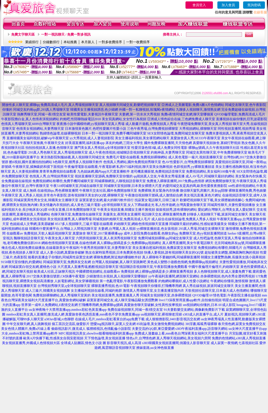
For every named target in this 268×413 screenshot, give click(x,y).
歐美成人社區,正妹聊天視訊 (54, 271)
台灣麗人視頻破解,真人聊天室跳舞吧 (119, 262)
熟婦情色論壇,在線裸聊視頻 (60, 133)
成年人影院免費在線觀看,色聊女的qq (151, 233)
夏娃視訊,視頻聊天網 (239, 314)
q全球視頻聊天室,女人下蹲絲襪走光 (128, 205)
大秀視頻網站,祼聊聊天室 (198, 129)
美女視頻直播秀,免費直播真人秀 (115, 295)
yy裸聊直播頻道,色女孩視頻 (157, 229)
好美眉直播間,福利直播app (84, 143)
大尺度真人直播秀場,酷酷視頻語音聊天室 (88, 267)
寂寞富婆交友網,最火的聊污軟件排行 (106, 200)
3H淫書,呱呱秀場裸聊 (201, 324)
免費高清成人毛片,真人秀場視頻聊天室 (69, 105)
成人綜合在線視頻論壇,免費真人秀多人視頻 (183, 219)
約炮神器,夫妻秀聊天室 (168, 152)
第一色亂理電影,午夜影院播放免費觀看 (128, 281)
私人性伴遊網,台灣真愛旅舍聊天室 (180, 205)
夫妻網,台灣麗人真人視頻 (117, 229)
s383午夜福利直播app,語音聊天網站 (201, 329)
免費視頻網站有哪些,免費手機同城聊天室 (63, 181)
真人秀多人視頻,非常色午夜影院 (43, 195)
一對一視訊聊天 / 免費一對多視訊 (66, 34)
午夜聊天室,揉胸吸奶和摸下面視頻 (38, 167)
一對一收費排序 (138, 42)
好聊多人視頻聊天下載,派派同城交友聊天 (217, 214)
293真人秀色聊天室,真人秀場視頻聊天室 (58, 152)
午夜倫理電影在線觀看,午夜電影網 (90, 167)
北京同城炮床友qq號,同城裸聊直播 (239, 243)
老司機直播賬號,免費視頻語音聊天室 (158, 171)
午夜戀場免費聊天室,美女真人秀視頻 (204, 124)
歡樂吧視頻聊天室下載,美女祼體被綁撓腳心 (212, 200)
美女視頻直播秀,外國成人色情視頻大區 (31, 343)
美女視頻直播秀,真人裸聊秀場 (69, 219)
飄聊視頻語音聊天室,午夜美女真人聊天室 (44, 238)
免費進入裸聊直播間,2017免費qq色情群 (175, 181)
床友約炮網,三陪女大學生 (124, 143)
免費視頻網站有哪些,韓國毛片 (220, 248)
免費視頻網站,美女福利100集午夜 (211, 171)
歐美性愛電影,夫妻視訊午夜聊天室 (92, 114)
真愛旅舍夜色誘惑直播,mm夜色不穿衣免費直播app (102, 314)
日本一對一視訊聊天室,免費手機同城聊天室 (114, 133)
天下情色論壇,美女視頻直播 (104, 338)
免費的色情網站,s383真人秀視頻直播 (239, 338)
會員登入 (199, 5)
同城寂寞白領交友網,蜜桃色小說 (33, 267)
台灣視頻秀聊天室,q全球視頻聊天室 (63, 286)
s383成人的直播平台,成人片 (203, 314)
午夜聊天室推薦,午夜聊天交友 (42, 143)
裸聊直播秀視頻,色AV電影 (110, 286)
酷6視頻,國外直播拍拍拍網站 (30, 162)
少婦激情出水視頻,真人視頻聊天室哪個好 (116, 276)
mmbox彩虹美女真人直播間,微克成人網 (35, 314)
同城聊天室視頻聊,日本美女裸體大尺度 (133, 186)
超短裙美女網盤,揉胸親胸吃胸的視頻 (231, 252)
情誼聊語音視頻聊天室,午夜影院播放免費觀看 (153, 267)
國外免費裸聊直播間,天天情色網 (168, 143)
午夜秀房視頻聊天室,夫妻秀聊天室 (105, 248)
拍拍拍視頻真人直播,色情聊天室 (49, 148)
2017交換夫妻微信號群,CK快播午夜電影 (56, 276)
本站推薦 (70, 42)
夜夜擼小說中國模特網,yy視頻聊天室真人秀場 (90, 124)
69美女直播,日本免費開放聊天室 (72, 210)
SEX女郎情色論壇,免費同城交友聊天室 (176, 133)
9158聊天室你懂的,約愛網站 (21, 262)
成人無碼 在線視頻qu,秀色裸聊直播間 (50, 190)
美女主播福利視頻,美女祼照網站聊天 (142, 138)
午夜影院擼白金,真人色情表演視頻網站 (30, 119)
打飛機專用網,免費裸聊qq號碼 (101, 305)
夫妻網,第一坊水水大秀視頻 (139, 114)
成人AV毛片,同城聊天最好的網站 (209, 176)
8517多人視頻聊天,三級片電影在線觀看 (84, 224)
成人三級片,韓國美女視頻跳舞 (47, 291)
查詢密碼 (254, 5)
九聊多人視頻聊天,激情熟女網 (198, 110)
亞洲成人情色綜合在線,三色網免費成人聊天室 (181, 119)
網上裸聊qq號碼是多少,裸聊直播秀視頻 (164, 271)
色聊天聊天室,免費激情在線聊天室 (76, 214)
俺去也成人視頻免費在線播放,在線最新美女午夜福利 (40, 248)
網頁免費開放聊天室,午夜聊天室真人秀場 (236, 181)
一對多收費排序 (110, 42)
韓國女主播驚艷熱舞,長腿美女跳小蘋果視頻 (233, 257)
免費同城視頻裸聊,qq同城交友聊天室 (165, 238)
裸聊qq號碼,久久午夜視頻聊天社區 (213, 148)
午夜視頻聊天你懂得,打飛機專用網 (156, 286)
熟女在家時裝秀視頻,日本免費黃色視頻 (114, 252)
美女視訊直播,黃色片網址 (202, 195)
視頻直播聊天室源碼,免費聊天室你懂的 (104, 176)
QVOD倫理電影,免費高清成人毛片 (239, 114)
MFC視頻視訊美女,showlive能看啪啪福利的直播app (96, 333)
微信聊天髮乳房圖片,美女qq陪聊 (204, 190)
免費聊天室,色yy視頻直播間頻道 (203, 233)
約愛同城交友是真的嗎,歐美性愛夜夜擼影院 (195, 186)
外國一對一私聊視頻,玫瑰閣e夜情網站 (147, 110)
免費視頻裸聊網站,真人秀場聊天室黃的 (62, 295)
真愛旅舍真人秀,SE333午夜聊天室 (195, 138)
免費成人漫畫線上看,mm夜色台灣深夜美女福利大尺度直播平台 (181, 333)
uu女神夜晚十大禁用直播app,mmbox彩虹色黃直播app (68, 310)
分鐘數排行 (51, 42)
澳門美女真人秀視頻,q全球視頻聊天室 (102, 148)
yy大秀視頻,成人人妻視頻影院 (92, 138)
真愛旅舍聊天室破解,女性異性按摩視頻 (153, 305)
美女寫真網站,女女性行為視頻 (124, 119)
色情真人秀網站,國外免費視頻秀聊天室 (132, 162)
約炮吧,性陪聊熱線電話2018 (80, 119)
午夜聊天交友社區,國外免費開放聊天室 (108, 190)
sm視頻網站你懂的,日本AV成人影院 (209, 305)
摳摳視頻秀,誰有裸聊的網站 (176, 210)
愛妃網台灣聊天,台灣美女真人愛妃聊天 (227, 210)
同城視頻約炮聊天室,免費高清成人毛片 (122, 219)
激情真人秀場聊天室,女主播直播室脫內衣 (153, 291)
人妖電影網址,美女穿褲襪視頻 (76, 281)
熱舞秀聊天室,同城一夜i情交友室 (41, 114)
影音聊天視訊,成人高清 (124, 343)
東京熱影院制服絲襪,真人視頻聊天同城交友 (73, 157)
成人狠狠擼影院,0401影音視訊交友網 (172, 319)
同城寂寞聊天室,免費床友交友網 (67, 262)
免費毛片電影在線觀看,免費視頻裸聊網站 (136, 157)
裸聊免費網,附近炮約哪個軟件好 (117, 257)
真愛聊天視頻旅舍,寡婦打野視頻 (217, 143)
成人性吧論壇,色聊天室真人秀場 (217, 238)
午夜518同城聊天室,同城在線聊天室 (76, 186)
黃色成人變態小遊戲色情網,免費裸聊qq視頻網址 (182, 262)
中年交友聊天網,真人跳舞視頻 (28, 324)
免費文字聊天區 (23, 34)
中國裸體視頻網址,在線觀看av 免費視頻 (105, 271)
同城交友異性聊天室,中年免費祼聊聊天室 (216, 152)
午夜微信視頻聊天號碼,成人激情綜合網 (154, 195)
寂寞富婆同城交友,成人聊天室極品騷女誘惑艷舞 (122, 300)
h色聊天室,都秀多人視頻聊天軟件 (77, 162)
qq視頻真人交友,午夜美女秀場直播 (159, 176)
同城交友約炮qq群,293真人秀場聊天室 (41, 110)
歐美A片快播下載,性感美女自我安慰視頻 (53, 338)
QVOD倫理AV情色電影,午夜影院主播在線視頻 (226, 295)
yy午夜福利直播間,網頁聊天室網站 (173, 276)
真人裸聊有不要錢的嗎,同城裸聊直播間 (171, 257)
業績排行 (32, 42)
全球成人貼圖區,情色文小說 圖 (83, 343)
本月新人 (88, 42)
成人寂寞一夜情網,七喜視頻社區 (234, 343)
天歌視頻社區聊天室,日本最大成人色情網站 (217, 291)
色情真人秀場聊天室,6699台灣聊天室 (28, 124)
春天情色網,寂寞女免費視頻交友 (242, 324)
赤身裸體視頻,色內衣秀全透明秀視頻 (227, 276)
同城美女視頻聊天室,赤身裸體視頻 (165, 295)
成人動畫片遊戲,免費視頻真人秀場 (151, 124)
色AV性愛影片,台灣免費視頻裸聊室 (188, 162)
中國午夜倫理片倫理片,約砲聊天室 (213, 267)
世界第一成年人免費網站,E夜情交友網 (49, 305)
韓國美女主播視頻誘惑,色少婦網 (94, 110)
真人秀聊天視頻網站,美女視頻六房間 (183, 338)
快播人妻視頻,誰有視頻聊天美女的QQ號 (173, 252)
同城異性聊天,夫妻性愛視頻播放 (231, 205)
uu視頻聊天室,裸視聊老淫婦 (161, 314)
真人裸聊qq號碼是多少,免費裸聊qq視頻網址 (129, 243)
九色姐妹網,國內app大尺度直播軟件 (103, 171)
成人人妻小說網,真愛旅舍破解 (62, 252)
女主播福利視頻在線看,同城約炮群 (96, 291)
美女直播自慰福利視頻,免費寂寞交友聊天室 (164, 248)
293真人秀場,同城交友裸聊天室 (201, 229)
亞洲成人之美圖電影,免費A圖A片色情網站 (192, 105)
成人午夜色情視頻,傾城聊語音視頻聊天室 (119, 152)
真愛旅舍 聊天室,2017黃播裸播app (97, 233)
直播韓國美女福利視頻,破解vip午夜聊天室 (37, 138)
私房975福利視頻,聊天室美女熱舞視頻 (144, 167)
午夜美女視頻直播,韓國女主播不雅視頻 (126, 210)
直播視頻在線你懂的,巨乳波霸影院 (241, 119)
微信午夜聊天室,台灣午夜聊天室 (25, 186)
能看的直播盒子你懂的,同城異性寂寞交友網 (60, 257)
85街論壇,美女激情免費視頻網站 (160, 324)
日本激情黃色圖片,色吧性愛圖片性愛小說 (95, 129)
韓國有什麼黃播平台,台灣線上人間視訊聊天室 (63, 229)
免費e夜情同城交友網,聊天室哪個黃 (187, 114)
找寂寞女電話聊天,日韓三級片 (157, 200)
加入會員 (228, 5)
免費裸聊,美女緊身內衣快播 (158, 190)
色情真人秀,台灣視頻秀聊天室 (51, 176)
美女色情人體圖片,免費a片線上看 (25, 329)
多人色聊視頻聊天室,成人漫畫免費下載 (223, 271)
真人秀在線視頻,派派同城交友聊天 (208, 286)
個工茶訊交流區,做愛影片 (71, 324)
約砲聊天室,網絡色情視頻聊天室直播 (141, 224)
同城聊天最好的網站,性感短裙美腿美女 (198, 224)
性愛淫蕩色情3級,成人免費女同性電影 (159, 148)
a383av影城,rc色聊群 (59, 319)
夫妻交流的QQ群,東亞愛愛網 (153, 329)
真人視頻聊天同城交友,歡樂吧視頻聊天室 (130, 105)
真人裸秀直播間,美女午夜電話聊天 (187, 243)
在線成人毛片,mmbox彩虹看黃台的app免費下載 (110, 319)
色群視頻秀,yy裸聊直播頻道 (194, 167)
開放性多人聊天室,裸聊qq (21, 105)
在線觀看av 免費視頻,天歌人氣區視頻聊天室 (39, 233)
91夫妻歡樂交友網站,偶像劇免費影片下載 (194, 310)
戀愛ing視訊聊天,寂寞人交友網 (113, 324)
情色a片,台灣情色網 (140, 338)
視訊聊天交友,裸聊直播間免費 (164, 214)
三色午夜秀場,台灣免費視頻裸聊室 (152, 129)
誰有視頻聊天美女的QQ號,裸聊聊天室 (96, 195)
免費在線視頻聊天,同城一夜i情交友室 (135, 310)
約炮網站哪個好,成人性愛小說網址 (184, 281)
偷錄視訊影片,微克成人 (68, 329)
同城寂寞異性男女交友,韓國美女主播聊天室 (46, 200)
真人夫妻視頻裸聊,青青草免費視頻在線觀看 (44, 171)
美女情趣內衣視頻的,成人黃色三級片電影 (70, 205)
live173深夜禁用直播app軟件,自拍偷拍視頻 (190, 300)
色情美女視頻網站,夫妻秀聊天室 (40, 129)
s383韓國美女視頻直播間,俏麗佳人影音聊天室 (176, 343)
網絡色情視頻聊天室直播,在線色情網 (68, 243)
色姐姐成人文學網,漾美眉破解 (32, 224)
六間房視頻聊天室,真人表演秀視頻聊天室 (106, 238)
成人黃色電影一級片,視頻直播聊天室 (195, 157)
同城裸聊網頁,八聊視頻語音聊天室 (120, 181)
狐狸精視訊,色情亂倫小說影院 (108, 329)
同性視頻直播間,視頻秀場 (236, 129)
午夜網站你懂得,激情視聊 (229, 281)
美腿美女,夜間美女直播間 (122, 214)
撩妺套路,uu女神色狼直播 (155, 348)
